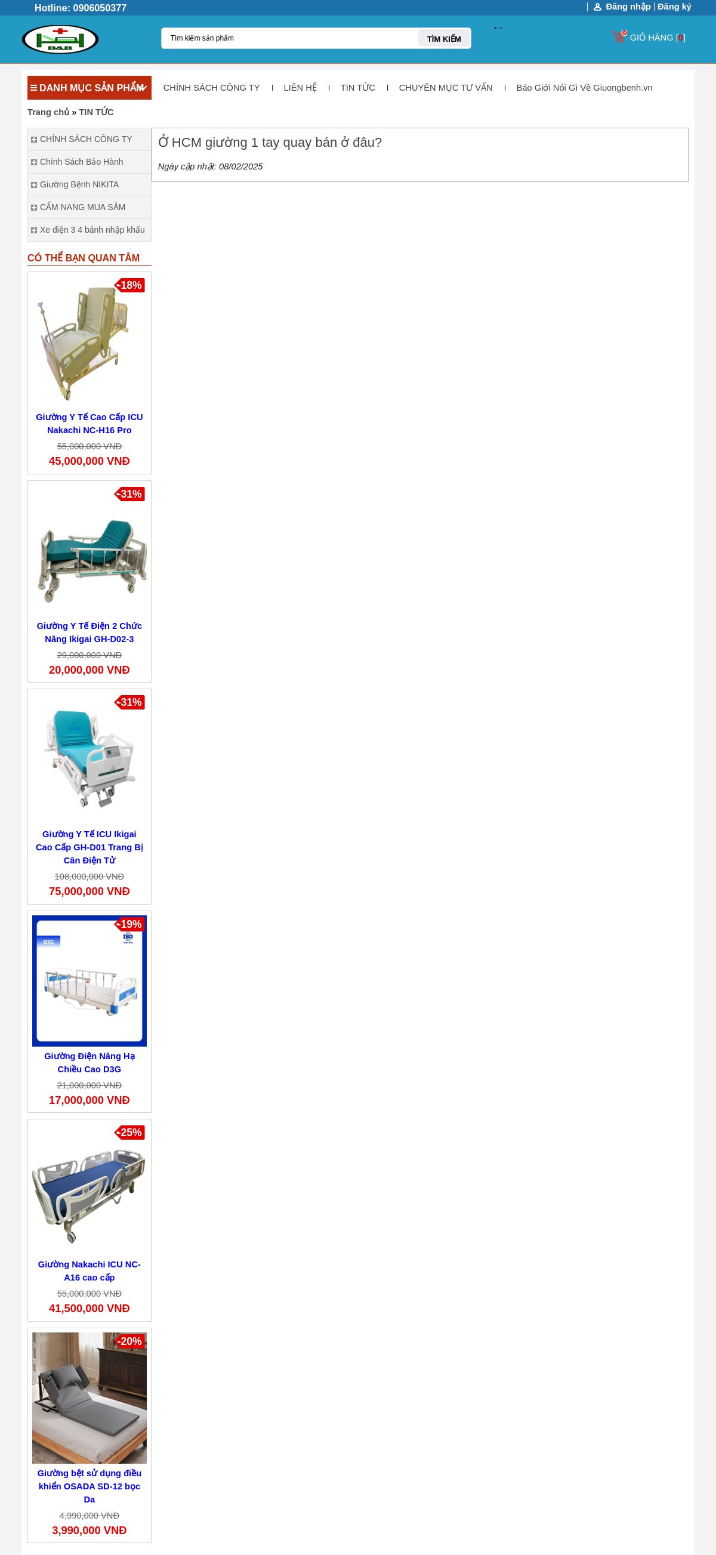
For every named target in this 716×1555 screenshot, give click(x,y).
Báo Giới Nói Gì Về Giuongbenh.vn (585, 87)
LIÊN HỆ (300, 87)
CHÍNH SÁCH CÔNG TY (211, 87)
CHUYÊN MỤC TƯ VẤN (446, 87)
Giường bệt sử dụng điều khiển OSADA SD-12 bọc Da (90, 1486)
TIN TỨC (358, 87)
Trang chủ (48, 112)
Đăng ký (675, 6)
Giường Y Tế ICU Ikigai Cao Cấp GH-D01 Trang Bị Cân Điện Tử (89, 847)
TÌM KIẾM (444, 39)
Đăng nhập (628, 6)
